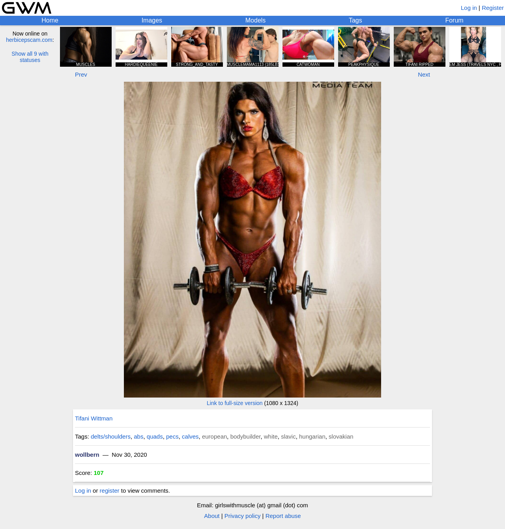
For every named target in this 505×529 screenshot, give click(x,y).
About (211, 515)
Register (493, 7)
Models (255, 20)
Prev (81, 74)
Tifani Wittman (93, 418)
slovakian (341, 436)
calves (190, 436)
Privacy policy (242, 515)
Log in (469, 7)
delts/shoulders (111, 436)
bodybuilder (245, 436)
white (271, 436)
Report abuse (283, 515)
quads (155, 436)
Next (424, 74)
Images (152, 20)
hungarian (312, 436)
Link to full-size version (235, 403)
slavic (288, 436)
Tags (355, 20)
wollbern (87, 454)
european (214, 436)
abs (138, 436)
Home (49, 20)
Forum (454, 20)
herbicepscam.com (29, 40)
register (110, 490)
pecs (172, 436)
